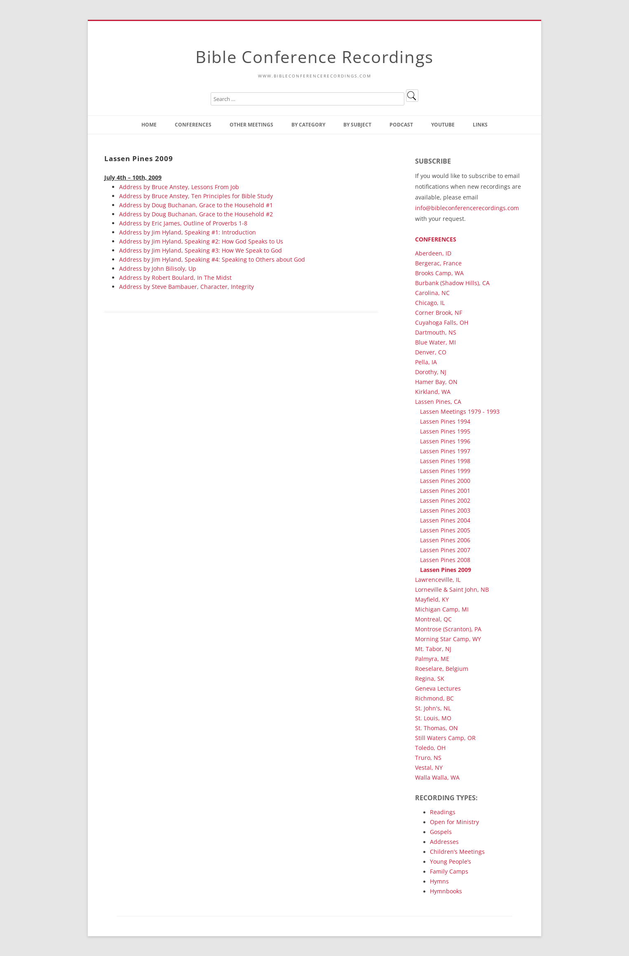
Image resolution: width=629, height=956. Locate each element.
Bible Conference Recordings (314, 56)
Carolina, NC (432, 293)
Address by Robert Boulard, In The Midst (175, 277)
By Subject (357, 124)
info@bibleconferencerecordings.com (467, 208)
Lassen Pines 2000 (445, 481)
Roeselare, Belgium (441, 668)
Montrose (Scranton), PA (448, 629)
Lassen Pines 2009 (445, 570)
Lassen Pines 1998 (445, 461)
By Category (308, 124)
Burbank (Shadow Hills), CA (452, 283)
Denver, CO (430, 352)
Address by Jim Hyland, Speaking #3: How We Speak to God (200, 250)
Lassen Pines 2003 (445, 510)
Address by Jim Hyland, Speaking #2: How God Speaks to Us (201, 241)
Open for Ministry (454, 822)
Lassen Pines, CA (438, 401)
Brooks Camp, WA (439, 273)
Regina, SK (429, 678)
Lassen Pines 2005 (445, 530)
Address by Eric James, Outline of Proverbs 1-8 (183, 223)
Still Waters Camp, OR (445, 738)
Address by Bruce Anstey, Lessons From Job (179, 187)
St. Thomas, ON (436, 728)
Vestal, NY (429, 767)
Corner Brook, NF (438, 312)
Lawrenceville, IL (437, 579)
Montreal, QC (433, 619)
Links (480, 124)
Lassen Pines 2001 (445, 490)
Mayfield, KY (432, 599)
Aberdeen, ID (433, 253)
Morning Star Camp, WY (448, 639)
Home (149, 124)
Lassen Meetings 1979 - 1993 (460, 411)
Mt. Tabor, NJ (433, 649)
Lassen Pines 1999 (445, 471)
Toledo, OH (430, 748)
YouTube (443, 124)
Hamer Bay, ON (436, 382)
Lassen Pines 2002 (445, 500)
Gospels (441, 832)
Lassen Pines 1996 (445, 441)
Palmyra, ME (432, 659)
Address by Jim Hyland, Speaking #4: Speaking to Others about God (212, 259)
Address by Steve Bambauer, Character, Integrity (186, 287)
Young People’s (450, 861)
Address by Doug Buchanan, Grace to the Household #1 (196, 205)
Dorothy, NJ (430, 372)
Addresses (444, 842)
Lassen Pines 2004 (445, 520)
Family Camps (449, 871)
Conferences (193, 124)
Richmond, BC (434, 698)
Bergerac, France (438, 263)
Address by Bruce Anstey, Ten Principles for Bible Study (196, 196)
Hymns (439, 881)
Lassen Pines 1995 (445, 431)
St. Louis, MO (433, 718)
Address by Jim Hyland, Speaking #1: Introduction (187, 232)
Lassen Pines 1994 (445, 421)
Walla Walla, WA (437, 777)
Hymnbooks (446, 891)
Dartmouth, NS (435, 332)
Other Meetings (251, 124)
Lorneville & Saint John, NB (452, 589)
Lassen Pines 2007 (445, 550)
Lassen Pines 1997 (445, 451)
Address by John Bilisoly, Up (157, 268)
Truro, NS (428, 758)
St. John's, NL (433, 708)
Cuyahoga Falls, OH (441, 322)
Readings (442, 812)
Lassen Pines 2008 (445, 560)
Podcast (401, 124)
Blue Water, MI (435, 342)
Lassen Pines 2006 (445, 540)
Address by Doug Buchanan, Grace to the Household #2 (196, 214)
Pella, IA (426, 362)
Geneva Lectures (438, 688)
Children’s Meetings (457, 851)
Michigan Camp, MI (442, 609)
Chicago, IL (430, 303)
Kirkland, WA (433, 392)
